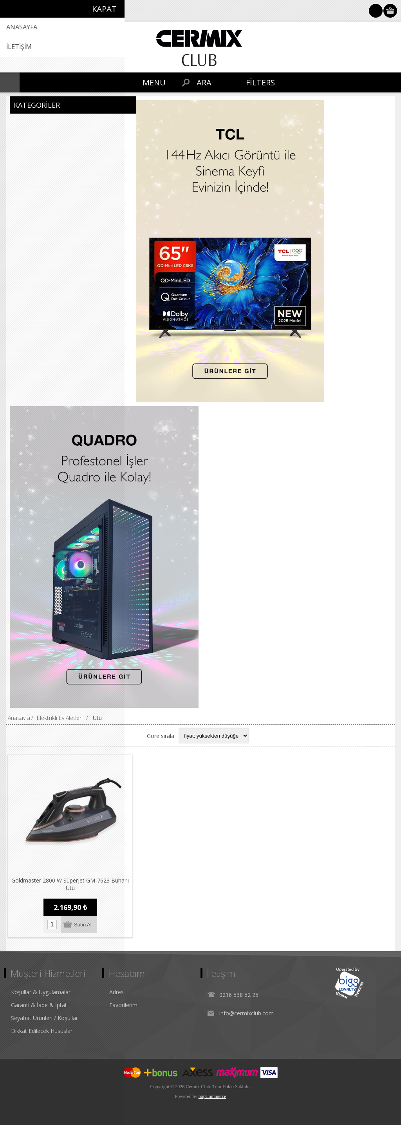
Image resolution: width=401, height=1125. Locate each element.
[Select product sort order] (213, 736)
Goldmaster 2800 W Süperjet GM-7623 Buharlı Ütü (70, 884)
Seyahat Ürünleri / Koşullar (44, 1018)
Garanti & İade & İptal (38, 1005)
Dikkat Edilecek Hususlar (41, 1031)
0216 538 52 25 (238, 994)
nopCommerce (212, 1096)
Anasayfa (19, 718)
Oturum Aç (376, 11)
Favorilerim (123, 1005)
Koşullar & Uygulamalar (40, 992)
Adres (116, 992)
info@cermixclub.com (246, 1013)
